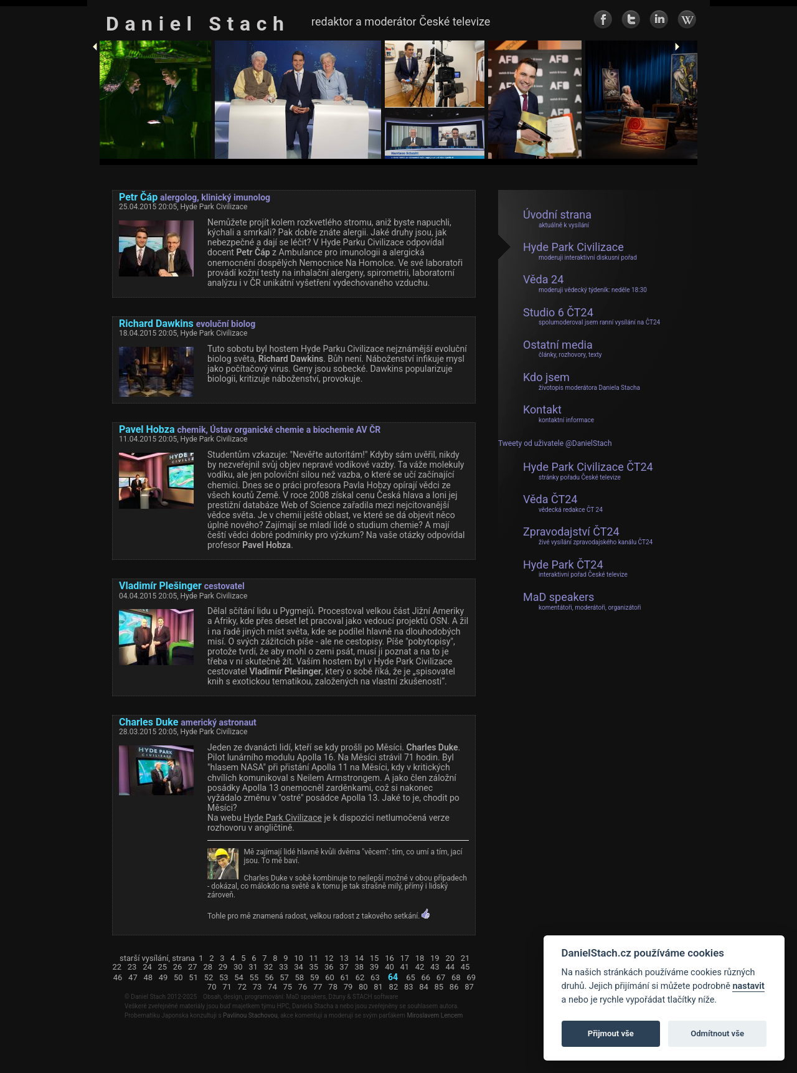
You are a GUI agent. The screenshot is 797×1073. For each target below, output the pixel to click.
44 (450, 967)
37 (344, 967)
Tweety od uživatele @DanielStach (555, 444)
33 (283, 967)
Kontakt (558, 413)
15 (374, 958)
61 (344, 977)
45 (465, 967)
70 (212, 987)
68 (456, 977)
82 (393, 987)
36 (329, 967)
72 (242, 987)
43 (435, 967)
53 (224, 977)
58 (299, 977)
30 (238, 967)
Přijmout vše (611, 1033)
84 (423, 987)
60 (329, 977)
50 (178, 977)
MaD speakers (582, 601)
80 (363, 987)
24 (147, 967)
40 (389, 967)
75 (287, 987)
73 (257, 987)
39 (374, 967)
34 (298, 967)
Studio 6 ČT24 (591, 316)
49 (163, 977)
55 (254, 977)
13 (344, 958)
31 (253, 967)
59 (314, 977)
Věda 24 (585, 283)
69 (471, 977)
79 (348, 987)
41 (404, 967)
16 (389, 958)
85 (439, 987)
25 (162, 967)
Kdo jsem (581, 381)
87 (469, 987)
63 (375, 977)
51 (193, 977)
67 (441, 977)
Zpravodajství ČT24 (588, 536)
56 (269, 977)
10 (298, 958)
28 (207, 967)
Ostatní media (562, 349)
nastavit (748, 986)
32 (268, 967)
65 (410, 977)
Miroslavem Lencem (435, 1015)
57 (284, 977)
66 (425, 977)
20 (450, 958)
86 (454, 987)
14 (359, 958)
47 (133, 977)
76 (303, 987)
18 (420, 958)
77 (318, 987)
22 (117, 967)
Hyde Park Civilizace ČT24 (588, 471)
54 (238, 977)
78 (332, 987)
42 (420, 967)
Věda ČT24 (563, 503)
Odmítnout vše (717, 1033)
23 (132, 967)
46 (118, 977)
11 (314, 958)
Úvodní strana (557, 219)
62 (360, 977)
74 (272, 987)
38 (359, 967)
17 (404, 958)
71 (227, 987)
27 (192, 967)
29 (223, 967)
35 (314, 967)
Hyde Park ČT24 (575, 569)
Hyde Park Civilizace (282, 818)
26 (177, 967)
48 (148, 977)
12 (329, 958)
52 (209, 977)
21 (465, 958)
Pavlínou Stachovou (250, 1015)
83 (408, 987)
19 (435, 958)
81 (378, 987)
